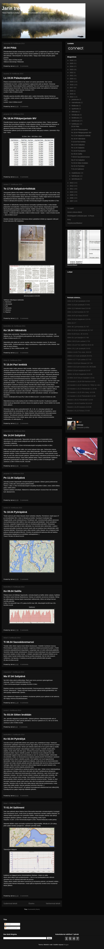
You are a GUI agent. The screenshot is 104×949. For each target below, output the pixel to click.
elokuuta (75, 112)
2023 (72, 69)
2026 (72, 60)
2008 (72, 198)
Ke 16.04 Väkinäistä (15, 330)
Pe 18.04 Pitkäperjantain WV (20, 118)
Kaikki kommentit (11, 928)
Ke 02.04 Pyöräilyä (14, 738)
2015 (72, 94)
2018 (72, 85)
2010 (72, 192)
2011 (72, 189)
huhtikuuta (75, 124)
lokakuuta (75, 106)
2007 (72, 201)
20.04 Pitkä (10, 47)
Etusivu (31, 903)
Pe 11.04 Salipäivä (14, 477)
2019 (72, 82)
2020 (72, 79)
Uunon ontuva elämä (74, 212)
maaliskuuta (76, 173)
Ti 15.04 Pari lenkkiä (15, 364)
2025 (72, 63)
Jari (80, 422)
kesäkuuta (75, 118)
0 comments (24, 106)
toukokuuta (76, 121)
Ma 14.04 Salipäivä (14, 435)
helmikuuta (76, 176)
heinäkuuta (76, 115)
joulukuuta (75, 99)
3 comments (24, 423)
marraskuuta (76, 102)
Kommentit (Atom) (34, 909)
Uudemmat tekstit (10, 903)
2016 (72, 91)
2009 (72, 195)
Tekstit (8, 924)
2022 (72, 72)
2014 (72, 97)
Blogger (66, 944)
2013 (72, 183)
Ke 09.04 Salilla (12, 591)
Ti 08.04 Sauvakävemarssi (19, 642)
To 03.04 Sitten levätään (17, 714)
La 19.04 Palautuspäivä (17, 78)
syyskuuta (75, 109)
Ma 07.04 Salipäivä (14, 676)
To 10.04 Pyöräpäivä (15, 512)
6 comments (24, 66)
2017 (72, 88)
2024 (72, 66)
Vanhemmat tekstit (53, 903)
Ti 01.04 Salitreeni (14, 807)
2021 (72, 75)
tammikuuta (76, 179)
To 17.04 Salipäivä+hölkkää (19, 188)
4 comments (24, 177)
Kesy (69, 219)
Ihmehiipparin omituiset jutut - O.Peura (80, 216)
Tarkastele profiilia (83, 427)
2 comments (24, 579)
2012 (72, 186)
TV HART (70, 208)
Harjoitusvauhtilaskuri (74, 223)
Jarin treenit (14, 8)
